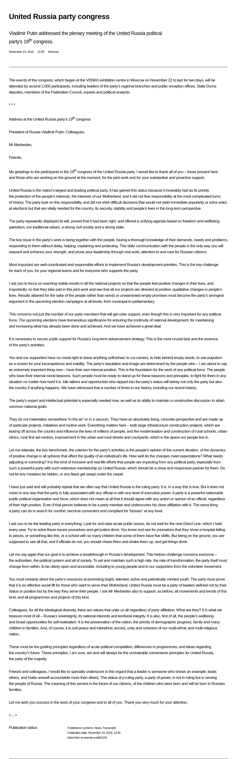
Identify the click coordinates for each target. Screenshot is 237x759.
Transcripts (109, 728)
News (97, 728)
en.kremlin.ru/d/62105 (94, 737)
